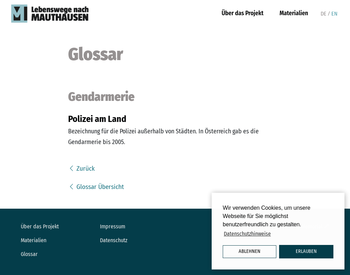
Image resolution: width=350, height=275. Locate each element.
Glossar (29, 254)
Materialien (293, 13)
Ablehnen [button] (249, 251)
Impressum (112, 226)
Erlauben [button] (306, 251)
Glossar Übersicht (96, 187)
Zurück (81, 168)
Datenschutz (113, 240)
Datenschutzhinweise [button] (247, 233)
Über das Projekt (243, 13)
